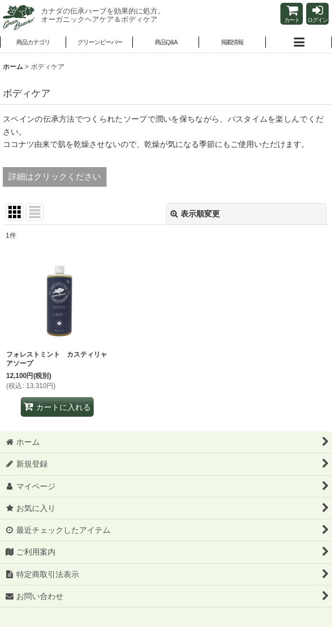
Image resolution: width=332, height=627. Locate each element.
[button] (99, 43)
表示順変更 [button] (195, 213)
